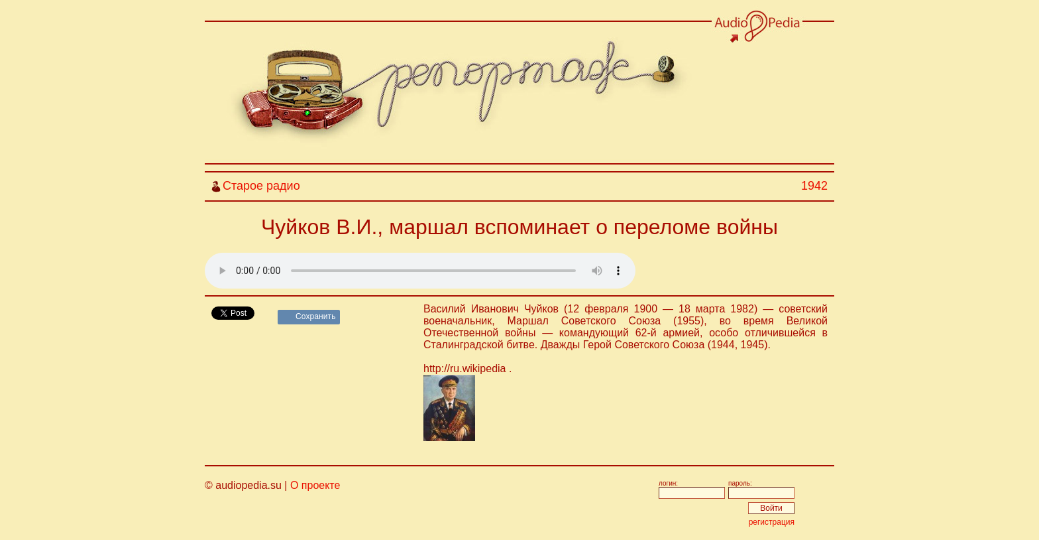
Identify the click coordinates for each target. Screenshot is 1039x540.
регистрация (771, 522)
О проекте (315, 485)
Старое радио (261, 185)
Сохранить (316, 316)
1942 (814, 185)
